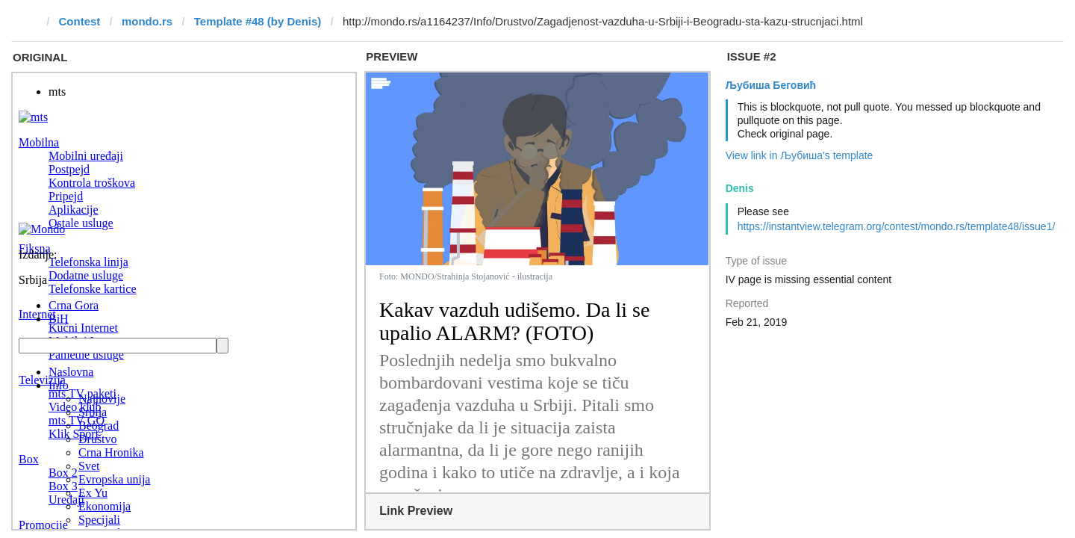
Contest (80, 21)
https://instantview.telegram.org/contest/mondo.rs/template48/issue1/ (897, 226)
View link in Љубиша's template (799, 155)
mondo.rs (147, 21)
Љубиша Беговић (771, 85)
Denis (740, 188)
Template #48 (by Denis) (258, 21)
